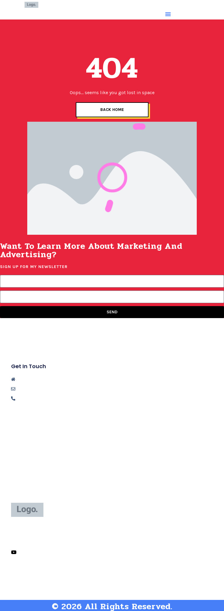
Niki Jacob (74, 4)
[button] (168, 14)
